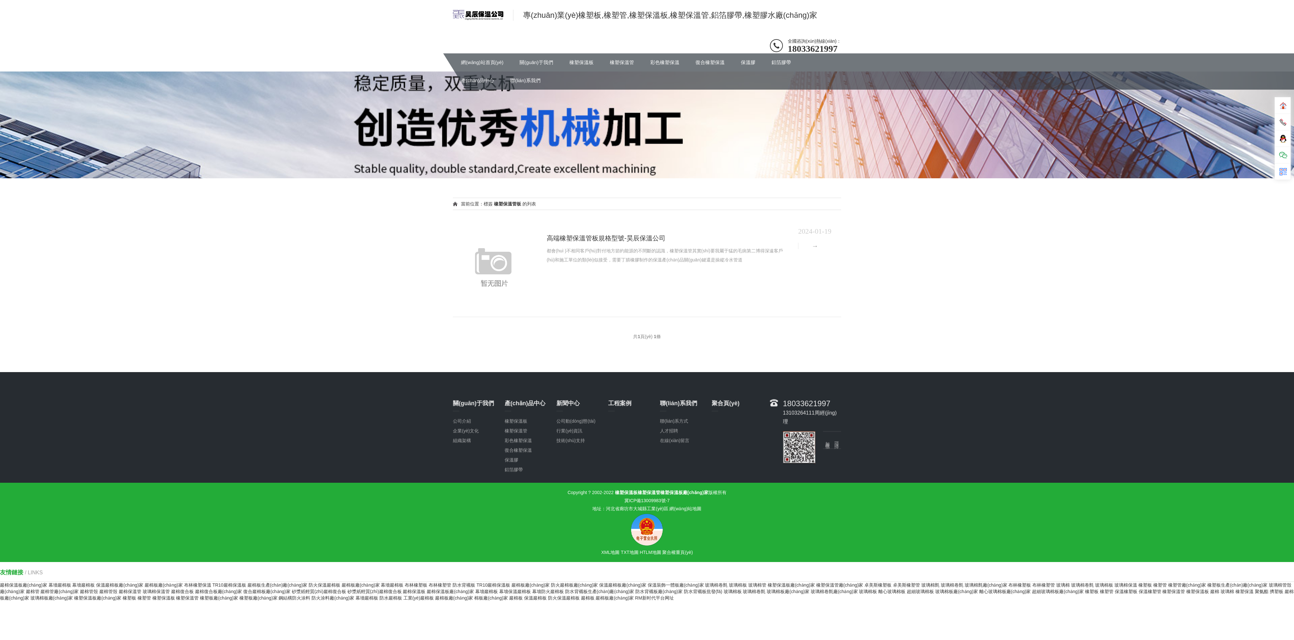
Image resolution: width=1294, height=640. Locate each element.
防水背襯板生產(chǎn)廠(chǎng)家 (599, 591)
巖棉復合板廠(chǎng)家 (218, 591)
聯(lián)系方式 (674, 457)
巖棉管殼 (89, 591)
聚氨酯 (1261, 591)
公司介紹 (462, 457)
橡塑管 (1160, 585)
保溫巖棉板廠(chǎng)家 (119, 585)
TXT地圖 (629, 552)
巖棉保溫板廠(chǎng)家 (23, 585)
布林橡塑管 (440, 585)
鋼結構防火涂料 (294, 598)
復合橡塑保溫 (710, 62)
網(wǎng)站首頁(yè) (482, 62)
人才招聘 (669, 467)
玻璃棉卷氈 (716, 585)
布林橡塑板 (416, 585)
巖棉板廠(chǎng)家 (164, 585)
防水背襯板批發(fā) (703, 591)
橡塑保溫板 (581, 62)
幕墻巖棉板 (60, 585)
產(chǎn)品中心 (477, 80)
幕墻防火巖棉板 (548, 591)
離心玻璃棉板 (891, 591)
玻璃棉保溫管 (156, 591)
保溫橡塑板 (1126, 591)
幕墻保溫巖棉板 (515, 591)
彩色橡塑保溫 (664, 62)
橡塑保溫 (1244, 591)
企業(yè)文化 (466, 467)
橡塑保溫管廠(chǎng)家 (839, 585)
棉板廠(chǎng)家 (491, 598)
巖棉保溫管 (130, 591)
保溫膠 (748, 62)
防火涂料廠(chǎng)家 (333, 598)
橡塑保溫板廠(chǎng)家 (791, 585)
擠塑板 (1276, 591)
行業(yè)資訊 (569, 467)
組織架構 (462, 477)
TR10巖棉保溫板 (229, 585)
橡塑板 (1145, 585)
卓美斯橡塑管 (906, 585)
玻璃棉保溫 (1125, 585)
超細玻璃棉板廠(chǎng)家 (1058, 591)
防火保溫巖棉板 (324, 585)
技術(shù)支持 (570, 477)
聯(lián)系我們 (525, 80)
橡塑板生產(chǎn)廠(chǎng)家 (1237, 585)
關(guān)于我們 (536, 62)
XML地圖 (610, 552)
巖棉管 (32, 591)
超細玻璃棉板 (920, 591)
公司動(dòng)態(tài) (576, 457)
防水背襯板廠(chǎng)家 (659, 591)
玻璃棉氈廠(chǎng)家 (986, 585)
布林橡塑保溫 (197, 585)
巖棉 (1214, 591)
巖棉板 (516, 598)
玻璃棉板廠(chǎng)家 (788, 591)
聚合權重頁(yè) (677, 552)
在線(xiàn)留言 (674, 477)
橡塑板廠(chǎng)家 (219, 598)
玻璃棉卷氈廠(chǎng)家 (834, 591)
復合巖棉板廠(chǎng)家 (267, 591)
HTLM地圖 (650, 552)
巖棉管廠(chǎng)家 (59, 591)
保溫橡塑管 (1150, 591)
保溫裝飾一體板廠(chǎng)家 (676, 585)
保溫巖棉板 (535, 598)
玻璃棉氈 (930, 585)
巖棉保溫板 (414, 591)
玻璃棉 (1063, 585)
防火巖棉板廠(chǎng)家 (574, 585)
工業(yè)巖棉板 (418, 598)
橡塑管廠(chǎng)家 (1187, 585)
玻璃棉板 (738, 585)
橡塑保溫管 (622, 62)
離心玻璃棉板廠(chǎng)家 (1005, 591)
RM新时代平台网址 (654, 598)
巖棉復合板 (182, 591)
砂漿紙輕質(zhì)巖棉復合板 (319, 591)
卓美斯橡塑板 (878, 585)
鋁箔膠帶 (781, 62)
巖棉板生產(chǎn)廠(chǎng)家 (277, 585)
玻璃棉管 (757, 585)
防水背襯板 (464, 585)
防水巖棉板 (390, 598)
